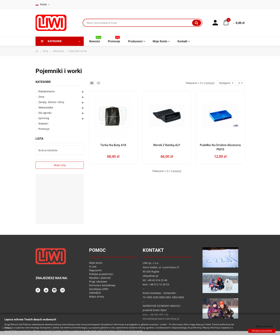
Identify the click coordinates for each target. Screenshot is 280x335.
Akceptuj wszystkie (262, 330)
